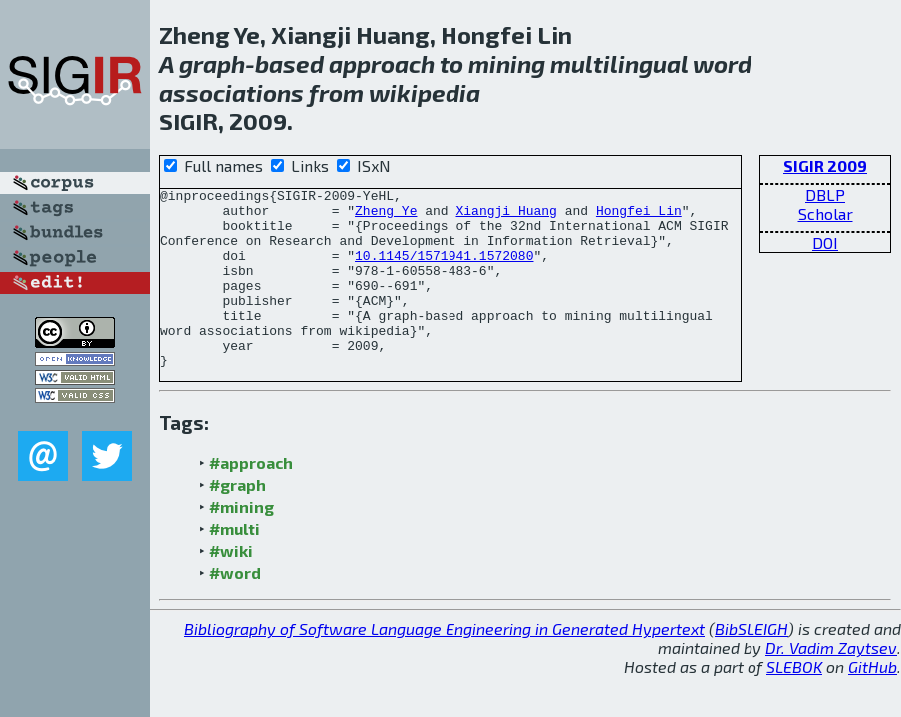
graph (212, 63)
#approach (251, 498)
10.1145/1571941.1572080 (444, 270)
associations (231, 92)
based (289, 63)
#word (235, 607)
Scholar (825, 213)
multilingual (619, 63)
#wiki (231, 586)
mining (506, 63)
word (722, 63)
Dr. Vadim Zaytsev (831, 683)
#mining (241, 542)
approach (382, 63)
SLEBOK (794, 702)
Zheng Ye (386, 216)
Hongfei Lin (639, 216)
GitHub (872, 702)
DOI (825, 242)
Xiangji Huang (505, 216)
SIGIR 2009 (825, 165)
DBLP (825, 194)
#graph (237, 520)
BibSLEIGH (751, 664)
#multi (234, 564)
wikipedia (424, 92)
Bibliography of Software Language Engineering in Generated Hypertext (444, 664)
